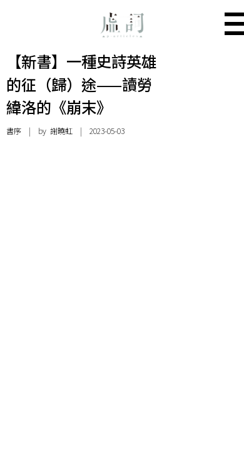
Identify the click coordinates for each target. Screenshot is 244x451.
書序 (13, 131)
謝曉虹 (61, 131)
